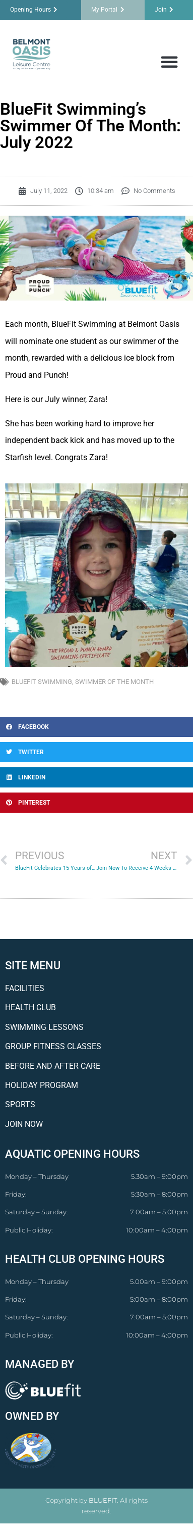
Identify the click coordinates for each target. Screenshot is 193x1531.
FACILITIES (24, 988)
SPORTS (20, 1104)
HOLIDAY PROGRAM (41, 1085)
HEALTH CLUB (30, 1007)
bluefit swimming (42, 681)
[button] (169, 61)
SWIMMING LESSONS (44, 1027)
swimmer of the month (114, 681)
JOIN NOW (24, 1124)
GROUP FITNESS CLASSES (53, 1046)
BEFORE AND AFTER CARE (52, 1066)
